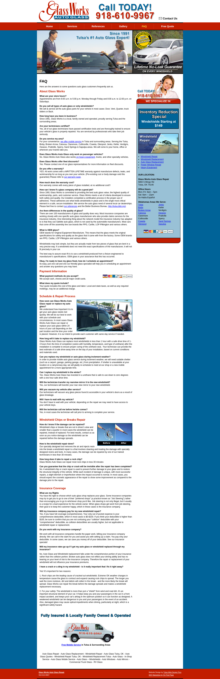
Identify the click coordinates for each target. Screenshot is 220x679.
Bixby (140, 207)
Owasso (162, 213)
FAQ (144, 26)
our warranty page (72, 177)
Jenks (161, 205)
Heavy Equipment (149, 167)
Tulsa (140, 205)
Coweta (141, 221)
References (98, 26)
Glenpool (142, 224)
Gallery (123, 26)
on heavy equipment (85, 157)
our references (70, 206)
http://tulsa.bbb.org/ (117, 206)
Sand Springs (164, 221)
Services (72, 26)
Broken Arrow (144, 210)
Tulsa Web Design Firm (172, 672)
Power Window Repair (151, 165)
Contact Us (168, 18)
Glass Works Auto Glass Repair (51, 672)
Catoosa (142, 213)
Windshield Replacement (152, 159)
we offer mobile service (71, 141)
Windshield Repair (149, 156)
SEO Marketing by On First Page (161, 675)
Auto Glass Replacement (152, 162)
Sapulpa (162, 224)
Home (49, 26)
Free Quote (167, 26)
